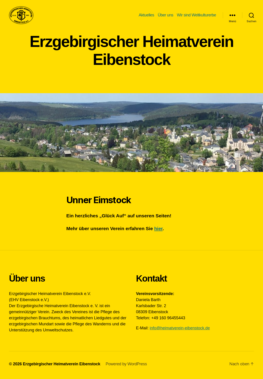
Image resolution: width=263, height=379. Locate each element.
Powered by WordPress (126, 366)
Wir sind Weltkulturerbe (196, 16)
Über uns (165, 16)
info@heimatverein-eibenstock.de (180, 330)
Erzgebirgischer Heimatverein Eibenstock (61, 366)
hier (158, 230)
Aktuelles (146, 16)
